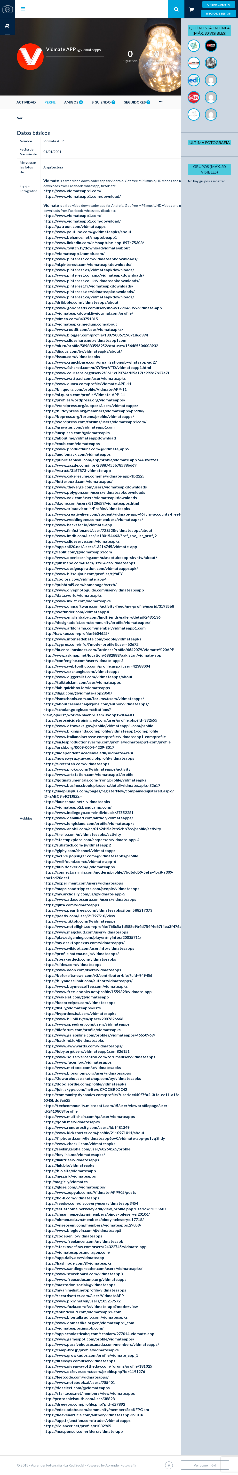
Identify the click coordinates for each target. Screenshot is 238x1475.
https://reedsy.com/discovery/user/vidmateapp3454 (105, 1203)
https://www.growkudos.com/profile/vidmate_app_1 (105, 1355)
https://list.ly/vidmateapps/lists (87, 1007)
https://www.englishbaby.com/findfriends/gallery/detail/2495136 (116, 617)
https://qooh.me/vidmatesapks (86, 1121)
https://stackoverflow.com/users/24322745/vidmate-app (110, 1246)
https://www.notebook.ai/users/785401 (94, 1382)
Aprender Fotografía (135, 1465)
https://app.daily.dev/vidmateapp (88, 1257)
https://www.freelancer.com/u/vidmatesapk (98, 1241)
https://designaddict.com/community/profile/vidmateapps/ (111, 622)
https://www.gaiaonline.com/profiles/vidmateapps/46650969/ (114, 1035)
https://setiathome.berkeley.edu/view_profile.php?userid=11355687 (119, 1208)
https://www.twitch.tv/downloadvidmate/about (101, 248)
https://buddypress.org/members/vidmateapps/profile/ (108, 410)
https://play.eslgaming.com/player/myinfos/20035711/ (107, 937)
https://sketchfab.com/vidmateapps (91, 763)
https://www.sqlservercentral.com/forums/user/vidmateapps (114, 1056)
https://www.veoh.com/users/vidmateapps (97, 969)
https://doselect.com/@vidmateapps (91, 1387)
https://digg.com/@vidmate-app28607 (92, 693)
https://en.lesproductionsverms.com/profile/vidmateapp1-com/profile (122, 742)
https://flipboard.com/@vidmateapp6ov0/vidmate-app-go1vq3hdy (119, 1138)
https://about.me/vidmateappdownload (94, 438)
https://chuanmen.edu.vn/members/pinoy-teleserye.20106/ (111, 1214)
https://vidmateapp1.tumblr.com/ (88, 253)
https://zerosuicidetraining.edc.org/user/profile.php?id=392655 (115, 720)
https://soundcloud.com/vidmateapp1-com (97, 1311)
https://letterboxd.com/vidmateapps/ (92, 481)
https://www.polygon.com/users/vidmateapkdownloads (109, 492)
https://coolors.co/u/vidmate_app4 (89, 579)
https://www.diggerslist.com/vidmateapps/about (103, 676)
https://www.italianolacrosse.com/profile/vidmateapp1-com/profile (119, 736)
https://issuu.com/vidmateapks (86, 356)
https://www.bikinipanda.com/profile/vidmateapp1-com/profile (115, 731)
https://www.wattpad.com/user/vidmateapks (99, 378)
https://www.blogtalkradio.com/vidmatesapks (100, 1317)
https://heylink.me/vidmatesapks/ (89, 1154)
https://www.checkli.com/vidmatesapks (94, 1143)
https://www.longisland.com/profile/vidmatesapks (104, 823)
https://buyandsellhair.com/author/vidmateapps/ (103, 980)
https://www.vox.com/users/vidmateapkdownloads (105, 497)
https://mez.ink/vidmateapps (84, 1176)
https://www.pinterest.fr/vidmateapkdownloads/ (103, 286)
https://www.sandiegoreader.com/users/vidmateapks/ (107, 1268)
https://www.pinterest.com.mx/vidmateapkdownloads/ (108, 275)
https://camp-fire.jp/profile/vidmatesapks (96, 1349)
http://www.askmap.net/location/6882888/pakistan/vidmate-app (117, 655)
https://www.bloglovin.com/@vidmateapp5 (97, 1230)
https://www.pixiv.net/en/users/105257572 (96, 1301)
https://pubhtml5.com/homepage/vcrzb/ (95, 584)
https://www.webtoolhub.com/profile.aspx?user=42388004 (111, 666)
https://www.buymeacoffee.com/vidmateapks (100, 986)
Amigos (88, 102)
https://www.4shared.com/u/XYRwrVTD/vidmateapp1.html (112, 367)
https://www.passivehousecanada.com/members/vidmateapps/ (116, 1344)
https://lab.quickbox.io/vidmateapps (91, 687)
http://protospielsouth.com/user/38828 (94, 1398)
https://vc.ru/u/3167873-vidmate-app (92, 470)
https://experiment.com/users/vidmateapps (98, 883)
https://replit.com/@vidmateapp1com (92, 552)
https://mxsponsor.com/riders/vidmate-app (98, 1431)
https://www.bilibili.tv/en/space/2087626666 (98, 1018)
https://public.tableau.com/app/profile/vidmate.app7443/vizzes (115, 459)
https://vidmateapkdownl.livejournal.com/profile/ (103, 313)
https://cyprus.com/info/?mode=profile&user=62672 (105, 644)
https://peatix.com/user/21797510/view (94, 915)
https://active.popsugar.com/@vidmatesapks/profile (105, 855)
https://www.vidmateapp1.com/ (87, 190)
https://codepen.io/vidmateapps (87, 1236)
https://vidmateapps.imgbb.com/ (88, 1328)
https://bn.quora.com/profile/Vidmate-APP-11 (100, 389)
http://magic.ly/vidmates (80, 1181)
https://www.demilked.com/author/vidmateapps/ (103, 817)
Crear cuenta (218, 4)
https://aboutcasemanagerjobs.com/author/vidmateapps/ (111, 704)
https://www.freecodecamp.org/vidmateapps (100, 1279)
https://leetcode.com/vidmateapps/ (91, 1377)
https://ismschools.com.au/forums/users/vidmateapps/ (108, 698)
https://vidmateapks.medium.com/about (95, 324)
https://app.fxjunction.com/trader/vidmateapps (102, 1420)
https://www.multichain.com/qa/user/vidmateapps (104, 1116)
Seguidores (152, 102)
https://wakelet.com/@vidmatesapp (91, 997)
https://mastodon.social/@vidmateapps (94, 1284)
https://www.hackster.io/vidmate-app (92, 524)
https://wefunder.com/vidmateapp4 (91, 611)
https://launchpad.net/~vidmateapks (91, 801)
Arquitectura (68, 167)
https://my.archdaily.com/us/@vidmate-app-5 (99, 894)
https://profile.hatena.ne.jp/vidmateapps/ (96, 953)
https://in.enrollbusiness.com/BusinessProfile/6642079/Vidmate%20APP (123, 649)
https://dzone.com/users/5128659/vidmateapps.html (106, 503)
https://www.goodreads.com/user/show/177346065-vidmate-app (117, 307)
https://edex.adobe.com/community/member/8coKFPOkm (111, 1409)
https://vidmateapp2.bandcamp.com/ (92, 807)
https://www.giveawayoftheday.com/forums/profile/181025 (112, 1366)
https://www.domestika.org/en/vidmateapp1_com (103, 1322)
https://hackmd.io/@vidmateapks (88, 1040)
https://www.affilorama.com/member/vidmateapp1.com (109, 628)
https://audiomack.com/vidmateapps (92, 454)
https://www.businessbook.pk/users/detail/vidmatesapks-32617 (116, 785)
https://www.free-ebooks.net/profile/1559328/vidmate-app (112, 991)
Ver (35, 118)
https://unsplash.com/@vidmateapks (91, 432)
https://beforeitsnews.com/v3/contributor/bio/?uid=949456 (112, 975)
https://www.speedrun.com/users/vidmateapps (101, 1024)
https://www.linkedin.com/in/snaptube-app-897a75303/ (108, 242)
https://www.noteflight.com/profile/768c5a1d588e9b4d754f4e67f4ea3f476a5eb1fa (133, 926)
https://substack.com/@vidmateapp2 (92, 845)
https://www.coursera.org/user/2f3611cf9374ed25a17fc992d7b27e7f (121, 372)
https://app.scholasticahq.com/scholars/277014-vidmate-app (113, 1333)
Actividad (41, 102)
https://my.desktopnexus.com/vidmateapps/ (99, 942)
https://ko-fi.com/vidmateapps (86, 1198)
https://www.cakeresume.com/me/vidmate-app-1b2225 (108, 476)
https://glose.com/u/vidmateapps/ (89, 1187)
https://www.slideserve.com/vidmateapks (96, 541)
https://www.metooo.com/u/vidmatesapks (97, 1067)
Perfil (65, 102)
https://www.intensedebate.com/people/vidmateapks (107, 639)
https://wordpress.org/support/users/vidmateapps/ (105, 405)
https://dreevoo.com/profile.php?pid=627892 (99, 1404)
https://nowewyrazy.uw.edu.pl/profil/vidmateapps (103, 758)
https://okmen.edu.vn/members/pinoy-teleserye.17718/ (108, 1219)
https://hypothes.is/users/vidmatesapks (94, 1013)
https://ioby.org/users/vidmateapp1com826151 (101, 1051)
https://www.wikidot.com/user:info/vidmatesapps (103, 948)
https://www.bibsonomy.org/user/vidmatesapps (102, 1073)
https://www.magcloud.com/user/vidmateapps (100, 932)
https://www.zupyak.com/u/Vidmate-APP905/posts (104, 1192)
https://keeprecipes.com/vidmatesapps (94, 1002)
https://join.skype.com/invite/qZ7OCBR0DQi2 (100, 1089)
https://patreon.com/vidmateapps (89, 226)
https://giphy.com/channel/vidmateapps (94, 850)
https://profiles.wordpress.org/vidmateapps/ (99, 400)
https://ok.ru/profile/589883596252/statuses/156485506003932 (115, 345)
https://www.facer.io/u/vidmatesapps (92, 1062)
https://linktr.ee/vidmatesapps (86, 1159)
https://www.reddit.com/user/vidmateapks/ (98, 329)
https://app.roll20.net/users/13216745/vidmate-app (105, 546)
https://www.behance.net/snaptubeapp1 (95, 237)
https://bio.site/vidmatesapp (84, 1170)
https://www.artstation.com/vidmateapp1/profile (103, 774)
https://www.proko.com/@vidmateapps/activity (102, 769)
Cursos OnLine (7, 26)
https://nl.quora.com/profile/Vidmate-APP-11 (99, 394)
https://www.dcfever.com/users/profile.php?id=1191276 (109, 1371)
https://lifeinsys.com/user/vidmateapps (94, 1360)
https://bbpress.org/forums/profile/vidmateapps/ (103, 416)
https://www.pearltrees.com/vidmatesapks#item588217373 (112, 910)
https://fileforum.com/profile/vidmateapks (97, 1029)
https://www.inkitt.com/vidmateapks (92, 600)
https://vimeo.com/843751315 (85, 318)
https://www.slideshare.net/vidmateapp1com (99, 340)
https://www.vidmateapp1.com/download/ (97, 196)
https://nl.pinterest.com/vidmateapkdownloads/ (102, 264)
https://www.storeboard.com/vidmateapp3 (98, 1273)
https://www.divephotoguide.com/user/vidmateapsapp (108, 590)
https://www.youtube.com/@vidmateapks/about (102, 231)
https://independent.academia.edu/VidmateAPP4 (103, 752)
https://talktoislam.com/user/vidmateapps (97, 682)
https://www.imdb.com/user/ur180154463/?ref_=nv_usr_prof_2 (115, 535)
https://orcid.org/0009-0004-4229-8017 (93, 747)
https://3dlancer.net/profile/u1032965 (92, 1425)
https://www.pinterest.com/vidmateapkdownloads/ (105, 258)
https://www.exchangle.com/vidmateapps (96, 671)
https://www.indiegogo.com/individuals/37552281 (103, 812)
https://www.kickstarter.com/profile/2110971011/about (108, 1132)
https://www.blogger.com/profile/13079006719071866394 (110, 335)
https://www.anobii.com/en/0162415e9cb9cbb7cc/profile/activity (117, 828)
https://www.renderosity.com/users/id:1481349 (101, 1127)
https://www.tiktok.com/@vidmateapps (94, 921)
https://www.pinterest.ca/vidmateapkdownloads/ (103, 297)
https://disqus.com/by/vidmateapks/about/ (97, 351)
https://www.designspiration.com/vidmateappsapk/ (105, 568)
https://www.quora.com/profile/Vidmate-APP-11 (102, 383)
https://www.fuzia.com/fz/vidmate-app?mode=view (105, 1306)
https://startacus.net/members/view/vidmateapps (104, 1393)
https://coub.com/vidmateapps (86, 443)
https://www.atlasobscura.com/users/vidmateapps (104, 899)
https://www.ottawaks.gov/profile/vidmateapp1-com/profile (113, 725)
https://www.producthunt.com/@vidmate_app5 (101, 448)
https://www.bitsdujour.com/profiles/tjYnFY (98, 573)
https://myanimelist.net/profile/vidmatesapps (99, 1290)
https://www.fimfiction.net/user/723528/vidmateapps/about (112, 530)
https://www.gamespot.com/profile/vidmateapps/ (103, 1339)
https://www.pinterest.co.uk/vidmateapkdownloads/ (106, 280)
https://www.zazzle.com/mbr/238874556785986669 (104, 465)
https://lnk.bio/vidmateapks (83, 1165)
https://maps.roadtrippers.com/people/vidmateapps (106, 888)
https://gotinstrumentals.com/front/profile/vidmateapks (109, 780)
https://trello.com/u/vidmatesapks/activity (97, 834)
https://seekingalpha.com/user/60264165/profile (101, 1149)
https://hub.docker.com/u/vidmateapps (94, 866)
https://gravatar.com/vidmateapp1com (94, 427)
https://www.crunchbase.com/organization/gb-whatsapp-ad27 (115, 362)
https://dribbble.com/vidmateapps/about (96, 302)
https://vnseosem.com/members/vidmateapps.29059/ (107, 1225)
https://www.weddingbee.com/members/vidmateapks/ (108, 519)
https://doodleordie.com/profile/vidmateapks (99, 1084)
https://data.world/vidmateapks (87, 595)
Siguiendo (118, 102)
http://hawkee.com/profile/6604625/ (91, 633)
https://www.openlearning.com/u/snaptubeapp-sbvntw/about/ (115, 557)
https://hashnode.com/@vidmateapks (92, 1263)
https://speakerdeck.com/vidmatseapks (94, 959)
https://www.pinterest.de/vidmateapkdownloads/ (104, 291)
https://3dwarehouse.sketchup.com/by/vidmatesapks (107, 1078)
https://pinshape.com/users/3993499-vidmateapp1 (104, 562)
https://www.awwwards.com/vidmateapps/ (98, 1046)
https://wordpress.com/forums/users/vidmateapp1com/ (109, 421)
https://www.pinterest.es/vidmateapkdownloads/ (103, 269)
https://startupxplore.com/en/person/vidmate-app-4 (106, 839)
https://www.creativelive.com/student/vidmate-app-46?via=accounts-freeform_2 (132, 514)
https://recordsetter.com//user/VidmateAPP (98, 1295)
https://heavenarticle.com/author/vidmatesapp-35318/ (108, 1414)
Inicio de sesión (218, 13)
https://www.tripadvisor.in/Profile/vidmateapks (101, 508)
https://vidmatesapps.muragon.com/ (91, 1252)
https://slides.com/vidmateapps (87, 964)
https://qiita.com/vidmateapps (86, 904)
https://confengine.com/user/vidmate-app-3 (98, 660)
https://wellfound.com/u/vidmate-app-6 (94, 861)
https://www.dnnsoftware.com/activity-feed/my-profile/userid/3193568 (123, 606)
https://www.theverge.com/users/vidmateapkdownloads (110, 487)
